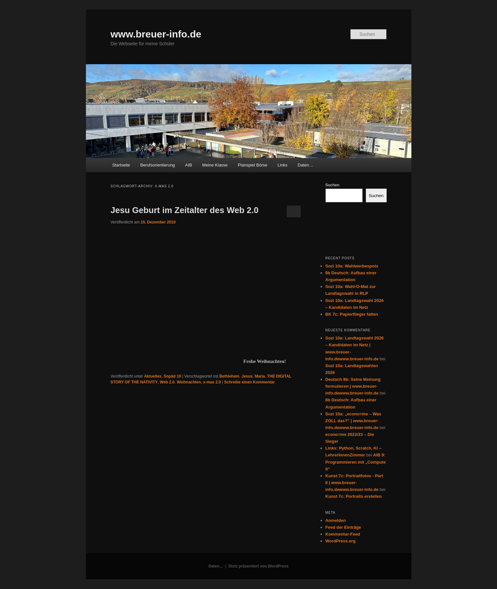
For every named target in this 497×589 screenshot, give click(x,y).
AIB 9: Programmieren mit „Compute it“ (355, 462)
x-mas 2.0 (212, 382)
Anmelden (335, 520)
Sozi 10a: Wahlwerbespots (352, 266)
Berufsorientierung (157, 165)
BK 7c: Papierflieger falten (351, 314)
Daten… (305, 165)
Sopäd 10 (172, 376)
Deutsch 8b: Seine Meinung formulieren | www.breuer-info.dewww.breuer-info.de (353, 386)
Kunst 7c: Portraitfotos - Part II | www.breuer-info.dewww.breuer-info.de (354, 482)
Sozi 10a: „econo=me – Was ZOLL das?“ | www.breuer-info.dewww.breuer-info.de (353, 420)
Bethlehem (229, 376)
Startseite (121, 165)
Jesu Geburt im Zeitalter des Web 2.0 (185, 210)
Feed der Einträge (343, 527)
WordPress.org (340, 541)
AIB (188, 165)
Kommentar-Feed (342, 534)
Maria (260, 376)
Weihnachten (189, 382)
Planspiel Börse (252, 165)
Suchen (332, 185)
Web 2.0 (167, 382)
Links (282, 165)
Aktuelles (152, 376)
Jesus (247, 376)
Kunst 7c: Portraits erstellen (353, 496)
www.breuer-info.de (156, 34)
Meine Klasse (215, 165)
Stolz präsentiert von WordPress (258, 566)
